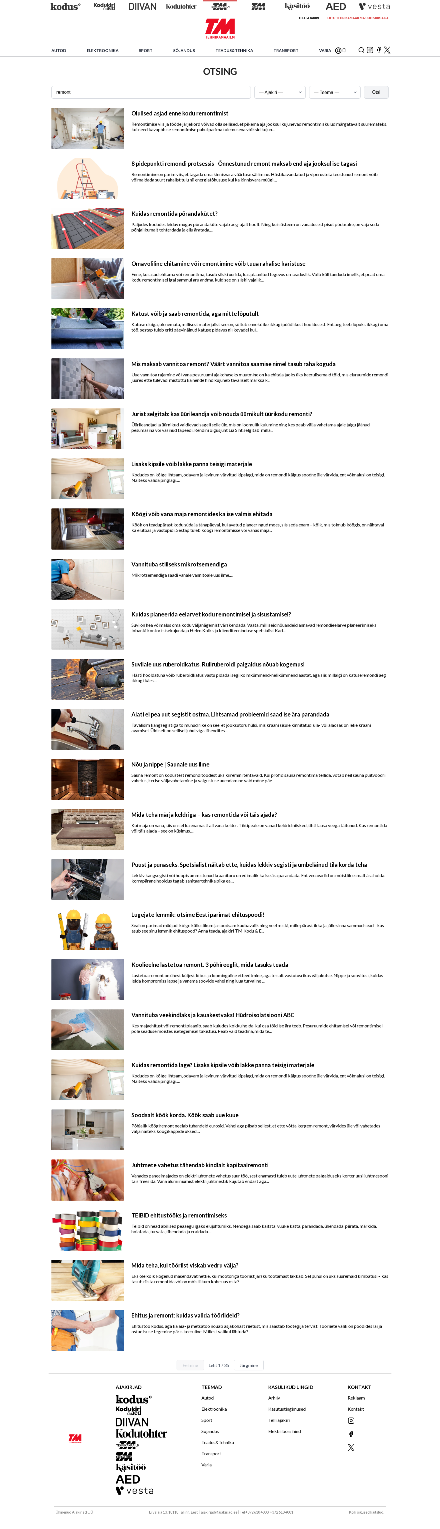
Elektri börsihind (284, 1431)
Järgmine (249, 1365)
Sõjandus (184, 50)
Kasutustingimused (287, 1409)
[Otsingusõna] (151, 92)
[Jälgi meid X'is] (387, 50)
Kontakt (356, 1409)
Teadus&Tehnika (234, 50)
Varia (325, 50)
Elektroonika (103, 50)
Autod (58, 50)
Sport (146, 50)
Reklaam (356, 1397)
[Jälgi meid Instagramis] (370, 50)
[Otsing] (361, 50)
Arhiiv (274, 1397)
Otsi (376, 92)
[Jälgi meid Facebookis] (378, 50)
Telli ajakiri (308, 18)
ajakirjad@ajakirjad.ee (219, 1512)
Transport (286, 50)
